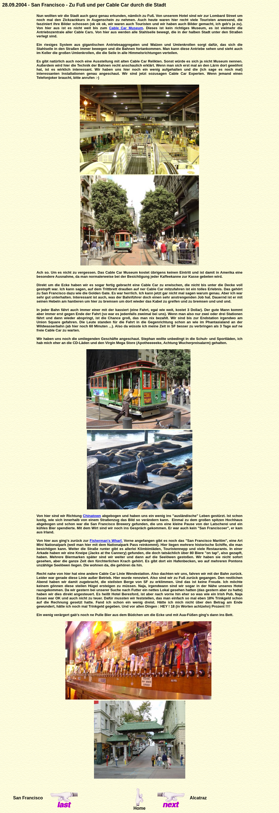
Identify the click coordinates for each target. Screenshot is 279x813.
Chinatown (92, 516)
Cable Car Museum (126, 28)
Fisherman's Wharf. (106, 541)
